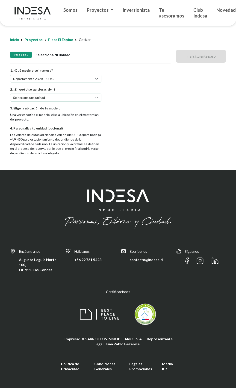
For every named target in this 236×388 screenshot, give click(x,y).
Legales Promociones (140, 366)
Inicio (14, 39)
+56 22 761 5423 (87, 259)
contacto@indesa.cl (146, 259)
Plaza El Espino (60, 39)
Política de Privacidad (70, 366)
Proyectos (98, 10)
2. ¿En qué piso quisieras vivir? (32, 89)
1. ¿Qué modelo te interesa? (31, 70)
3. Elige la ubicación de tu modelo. (35, 108)
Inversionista (136, 10)
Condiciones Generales (104, 366)
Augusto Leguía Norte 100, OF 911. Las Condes (37, 264)
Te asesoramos (171, 12)
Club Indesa (200, 12)
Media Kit (167, 366)
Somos (70, 10)
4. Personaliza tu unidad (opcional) (36, 128)
